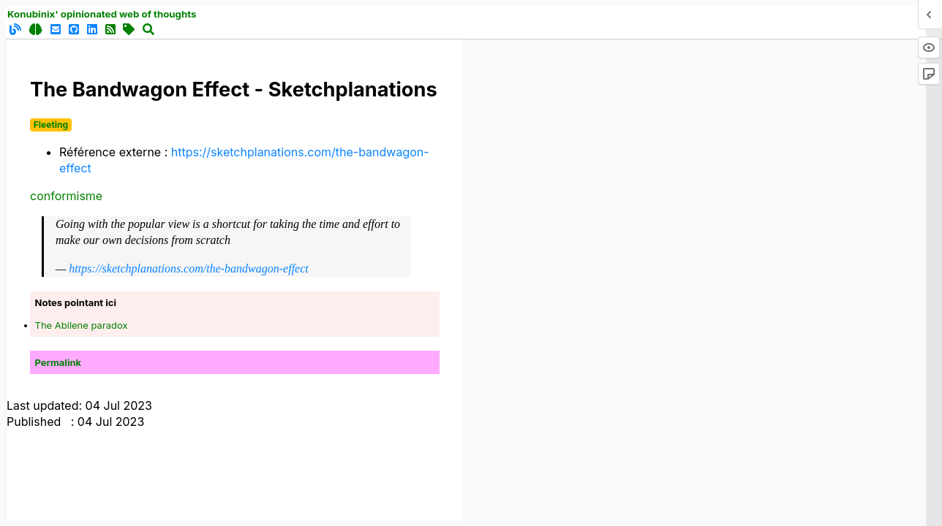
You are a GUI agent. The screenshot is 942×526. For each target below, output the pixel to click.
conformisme (66, 195)
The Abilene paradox (81, 325)
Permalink (58, 362)
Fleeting (51, 124)
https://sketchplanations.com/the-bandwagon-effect (189, 268)
